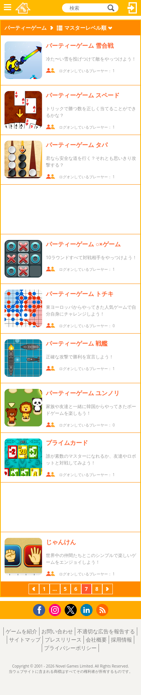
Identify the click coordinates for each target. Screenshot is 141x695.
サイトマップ (25, 639)
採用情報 (121, 639)
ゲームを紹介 (21, 631)
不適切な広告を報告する (106, 631)
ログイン (132, 8)
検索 (110, 8)
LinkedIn (87, 610)
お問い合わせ (57, 631)
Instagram (56, 609)
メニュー (7, 8)
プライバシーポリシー (70, 647)
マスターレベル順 (85, 27)
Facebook (41, 609)
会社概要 (96, 639)
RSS (103, 610)
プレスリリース (63, 639)
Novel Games (23, 8)
